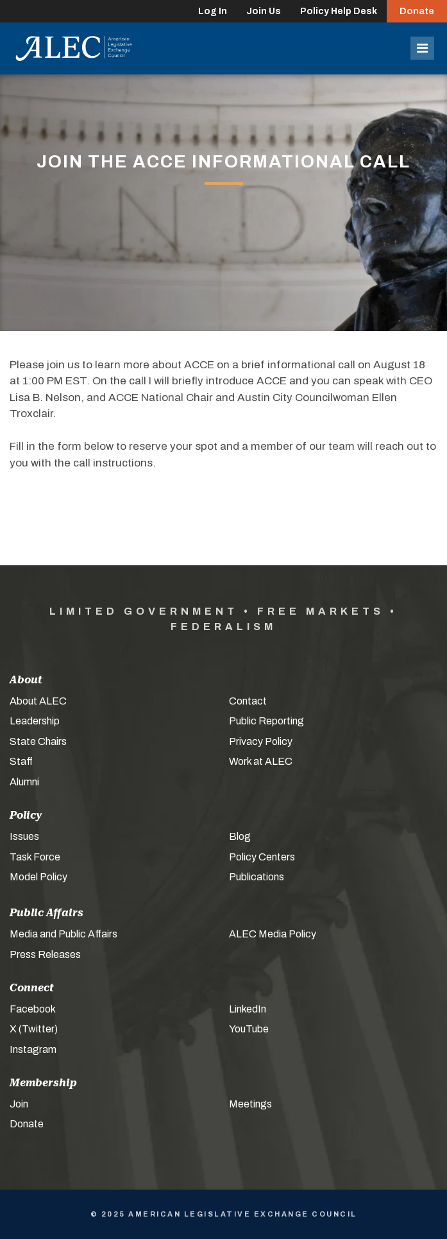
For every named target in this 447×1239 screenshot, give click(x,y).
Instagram (33, 1049)
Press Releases (45, 954)
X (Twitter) (34, 1028)
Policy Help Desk (338, 11)
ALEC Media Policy (272, 933)
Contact (248, 701)
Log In (212, 11)
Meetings (250, 1103)
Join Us (263, 11)
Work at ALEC (260, 761)
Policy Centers (262, 856)
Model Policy (38, 876)
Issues (24, 836)
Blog (240, 836)
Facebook (33, 1009)
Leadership (35, 720)
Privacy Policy (260, 741)
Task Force (35, 856)
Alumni (24, 781)
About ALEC (38, 701)
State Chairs (38, 741)
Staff (21, 761)
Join (19, 1103)
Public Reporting (266, 720)
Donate (417, 11)
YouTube (249, 1028)
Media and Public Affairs (63, 933)
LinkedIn (247, 1009)
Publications (256, 876)
